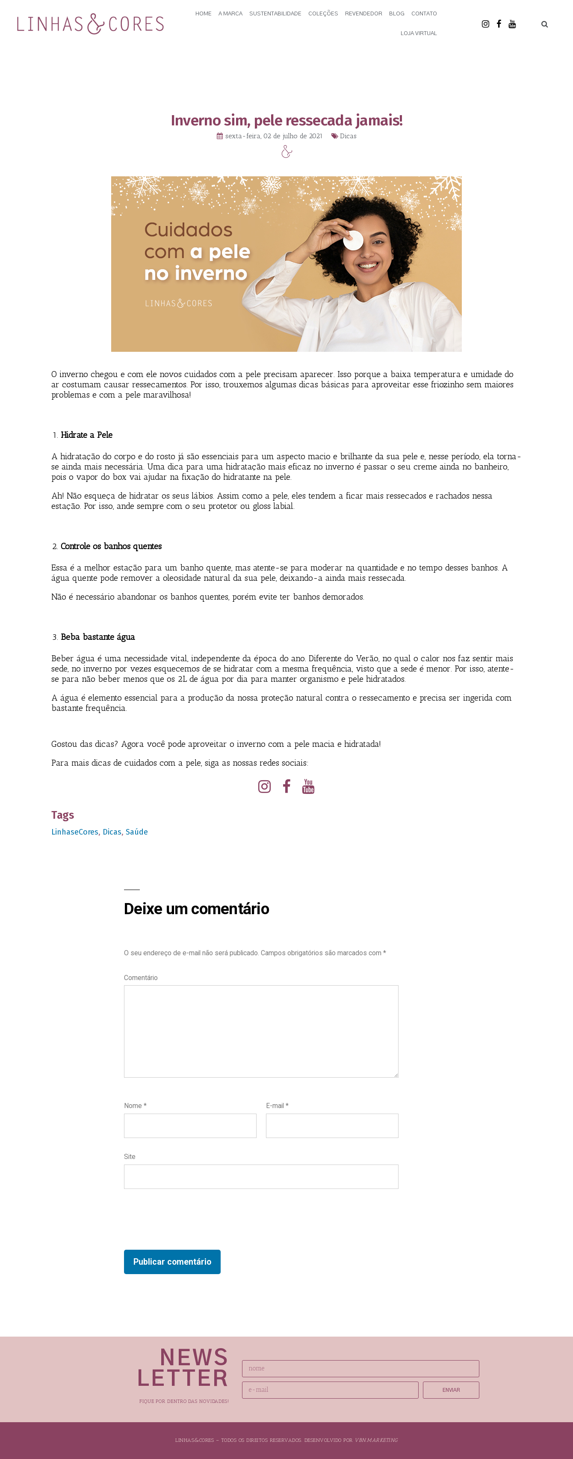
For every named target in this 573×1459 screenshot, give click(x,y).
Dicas (348, 136)
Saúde (137, 832)
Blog (397, 14)
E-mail (277, 1106)
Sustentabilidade (275, 14)
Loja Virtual (419, 33)
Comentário (141, 978)
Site (130, 1157)
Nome (135, 1106)
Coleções (323, 14)
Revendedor (363, 14)
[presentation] (189, 1219)
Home (203, 14)
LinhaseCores (74, 832)
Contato (424, 14)
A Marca (230, 14)
